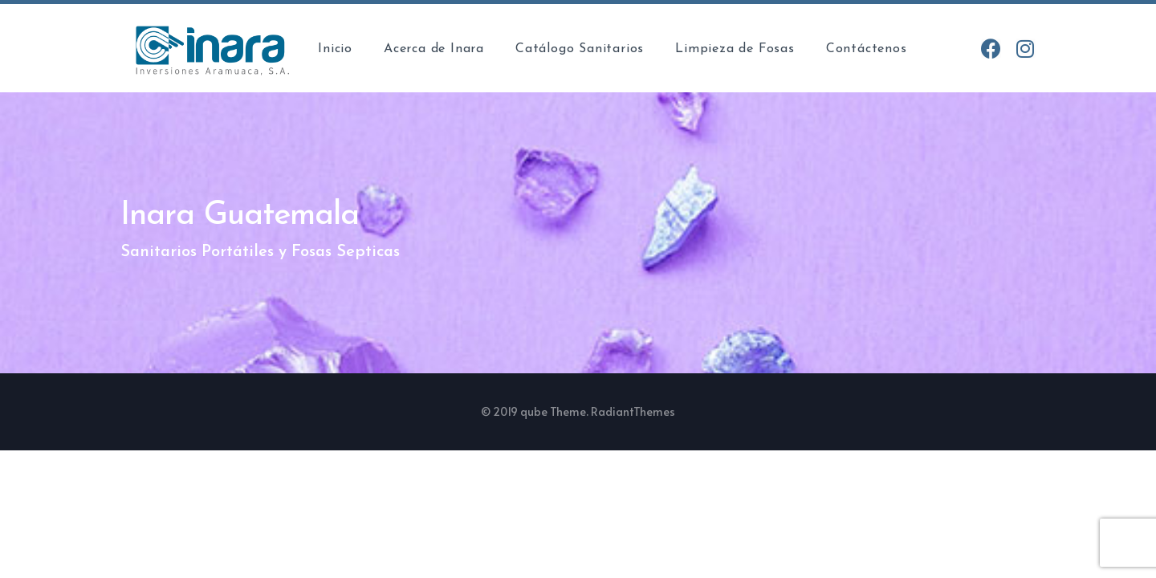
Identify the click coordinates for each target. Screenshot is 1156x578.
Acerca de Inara (434, 49)
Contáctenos (866, 49)
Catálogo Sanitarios (579, 49)
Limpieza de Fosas (735, 49)
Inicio (335, 49)
